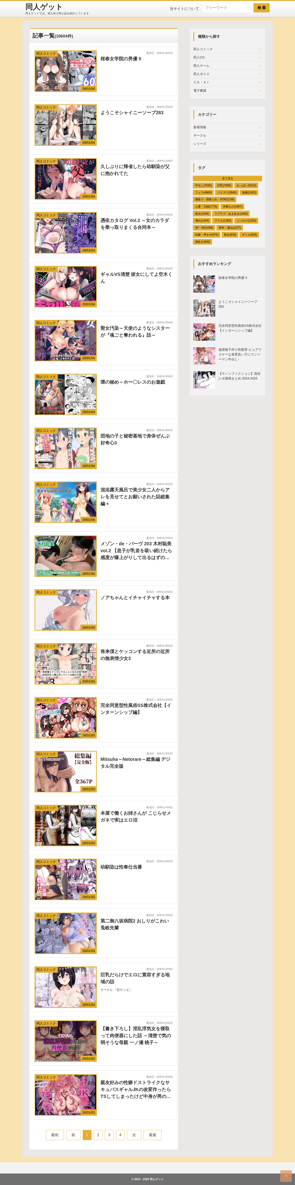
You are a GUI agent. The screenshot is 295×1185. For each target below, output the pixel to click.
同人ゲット (157, 1179)
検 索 (261, 8)
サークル (199, 135)
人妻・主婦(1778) (206, 206)
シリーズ (199, 144)
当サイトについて (184, 9)
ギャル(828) (249, 234)
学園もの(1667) (232, 206)
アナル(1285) (223, 220)
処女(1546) (202, 213)
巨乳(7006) (224, 185)
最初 (55, 1135)
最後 (152, 1135)
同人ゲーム (201, 65)
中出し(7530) (203, 185)
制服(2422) (249, 192)
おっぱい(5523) (246, 185)
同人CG (199, 57)
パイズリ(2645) (227, 192)
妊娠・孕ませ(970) (206, 234)
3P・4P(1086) (204, 227)
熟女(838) (230, 234)
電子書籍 (199, 90)
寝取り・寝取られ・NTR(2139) (214, 199)
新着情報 (199, 127)
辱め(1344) (202, 220)
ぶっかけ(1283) (246, 220)
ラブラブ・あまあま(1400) (231, 213)
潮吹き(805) (202, 241)
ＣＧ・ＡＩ (201, 82)
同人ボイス (201, 74)
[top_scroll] (286, 1176)
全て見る (227, 178)
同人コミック (203, 49)
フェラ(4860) (203, 192)
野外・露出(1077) (230, 227)
